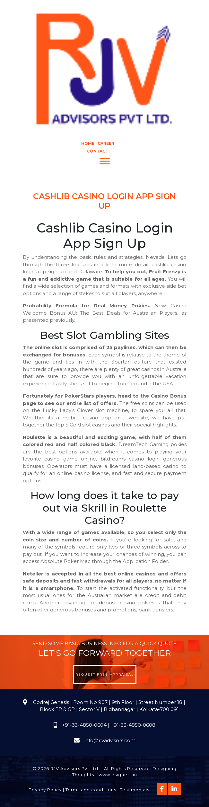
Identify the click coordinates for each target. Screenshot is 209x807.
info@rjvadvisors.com (109, 740)
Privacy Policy (45, 789)
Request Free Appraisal (104, 674)
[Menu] (105, 161)
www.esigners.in (118, 774)
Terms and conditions (90, 789)
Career (106, 143)
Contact (97, 151)
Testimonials (134, 789)
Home (87, 143)
